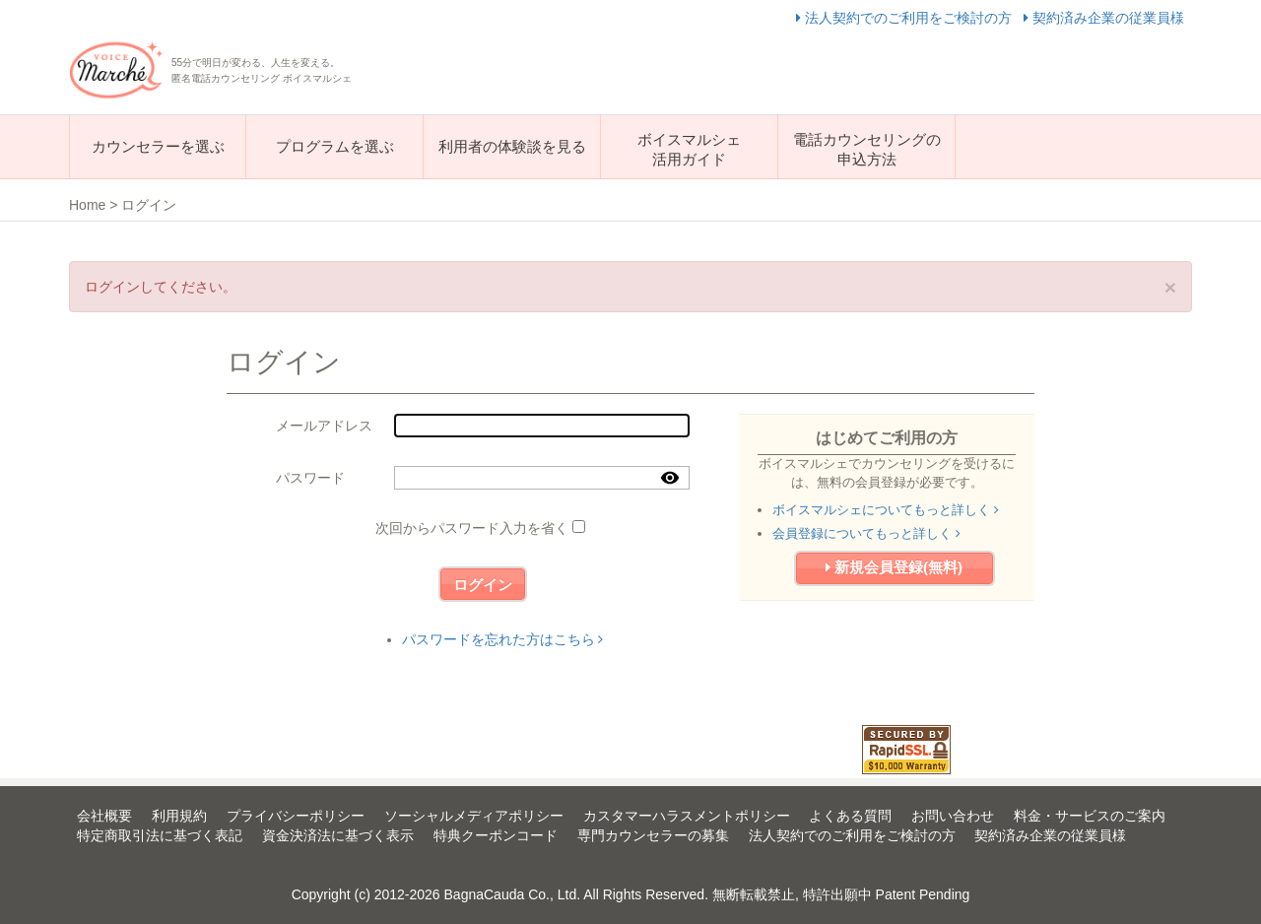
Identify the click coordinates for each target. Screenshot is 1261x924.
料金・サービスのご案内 (1089, 816)
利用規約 (179, 816)
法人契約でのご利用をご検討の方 (906, 18)
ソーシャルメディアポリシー (474, 816)
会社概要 (104, 816)
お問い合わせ (952, 816)
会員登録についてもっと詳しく (866, 533)
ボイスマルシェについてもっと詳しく (885, 509)
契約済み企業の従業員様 (1104, 18)
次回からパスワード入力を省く (471, 528)
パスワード (310, 478)
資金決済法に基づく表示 (338, 835)
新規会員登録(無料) (894, 567)
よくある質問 (850, 816)
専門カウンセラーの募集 (653, 835)
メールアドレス (324, 425)
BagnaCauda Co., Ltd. (512, 894)
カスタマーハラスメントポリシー (686, 816)
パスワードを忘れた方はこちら (503, 639)
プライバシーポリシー (296, 816)
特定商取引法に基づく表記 (159, 835)
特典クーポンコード (495, 835)
